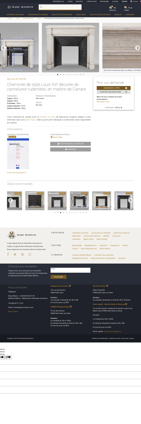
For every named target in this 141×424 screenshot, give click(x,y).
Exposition (79, 1)
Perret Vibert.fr (104, 249)
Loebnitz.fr (103, 245)
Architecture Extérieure (100, 14)
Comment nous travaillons (104, 255)
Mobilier (117, 14)
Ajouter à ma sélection (113, 92)
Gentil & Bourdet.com (89, 249)
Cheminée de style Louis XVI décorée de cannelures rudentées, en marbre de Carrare (64, 18)
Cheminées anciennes (15, 14)
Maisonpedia (104, 1)
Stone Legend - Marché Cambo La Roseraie (110, 304)
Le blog (69, 1)
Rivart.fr (125, 245)
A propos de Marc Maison (81, 255)
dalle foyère (31, 120)
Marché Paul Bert (100, 286)
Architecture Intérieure (62, 14)
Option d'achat (102, 239)
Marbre (39, 18)
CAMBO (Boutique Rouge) (61, 307)
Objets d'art (81, 14)
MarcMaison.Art (91, 245)
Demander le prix (115, 88)
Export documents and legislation (103, 258)
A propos (115, 1)
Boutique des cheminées (61, 286)
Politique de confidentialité (100, 338)
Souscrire (58, 277)
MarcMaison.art (58, 1)
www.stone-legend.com (112, 331)
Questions (122, 258)
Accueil (17, 18)
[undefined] (8, 357)
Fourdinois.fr (115, 245)
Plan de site (125, 338)
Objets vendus (88, 239)
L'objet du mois (91, 1)
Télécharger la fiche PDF (70, 144)
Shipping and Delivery (80, 258)
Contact (124, 1)
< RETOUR (9, 18)
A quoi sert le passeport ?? (17, 173)
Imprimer (70, 149)
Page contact (13, 311)
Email (53, 269)
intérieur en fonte (47, 117)
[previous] (3, 47)
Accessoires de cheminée (38, 14)
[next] (137, 47)
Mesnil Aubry (56, 137)
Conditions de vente (115, 338)
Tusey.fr (75, 249)
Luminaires (130, 14)
